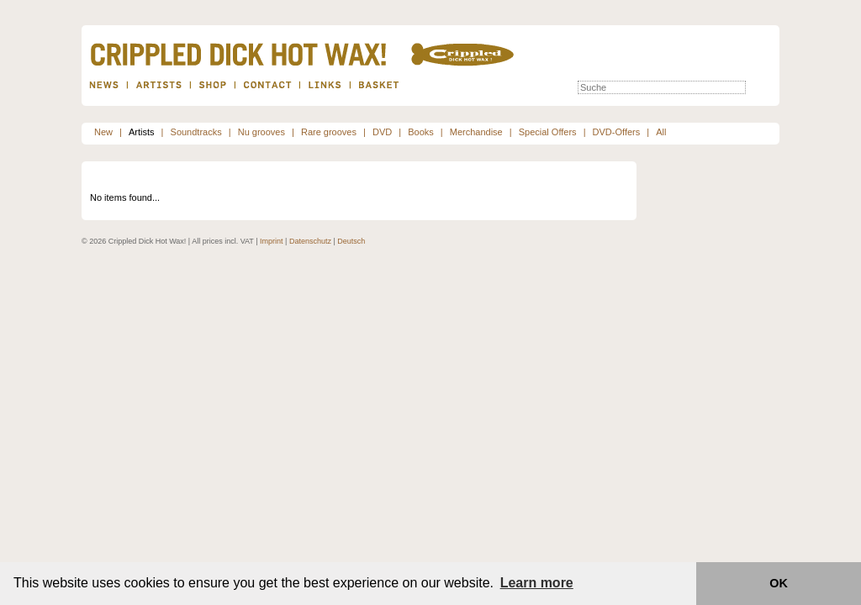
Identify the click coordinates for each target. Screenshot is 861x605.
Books (421, 132)
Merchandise (476, 132)
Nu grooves (261, 132)
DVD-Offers (617, 132)
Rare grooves (329, 132)
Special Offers (548, 132)
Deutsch (351, 241)
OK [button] (778, 583)
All (661, 132)
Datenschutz (310, 241)
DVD (382, 132)
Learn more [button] (536, 583)
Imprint (271, 241)
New (103, 132)
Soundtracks (196, 132)
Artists (142, 132)
